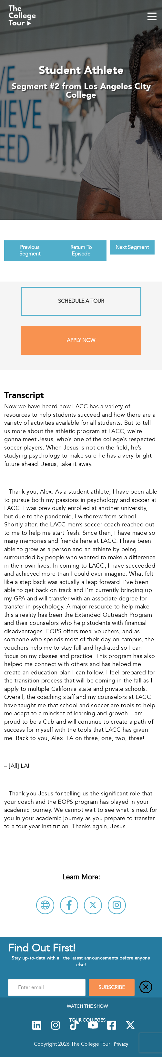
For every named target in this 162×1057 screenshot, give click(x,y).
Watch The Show (87, 1006)
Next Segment (132, 247)
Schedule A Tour (81, 301)
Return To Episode (81, 250)
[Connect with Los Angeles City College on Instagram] (117, 905)
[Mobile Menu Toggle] (152, 17)
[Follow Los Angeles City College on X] (93, 905)
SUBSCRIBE (111, 987)
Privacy (121, 1044)
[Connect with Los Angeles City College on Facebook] (69, 905)
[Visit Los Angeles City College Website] (45, 905)
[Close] (146, 987)
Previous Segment (29, 250)
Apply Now (81, 340)
